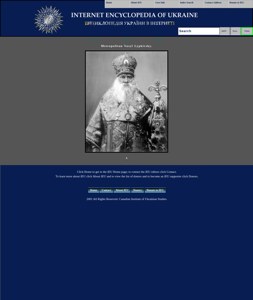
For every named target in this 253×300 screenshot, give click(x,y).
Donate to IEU (236, 2)
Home (109, 2)
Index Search (186, 2)
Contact (106, 190)
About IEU (136, 2)
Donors (137, 190)
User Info (160, 2)
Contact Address (213, 2)
